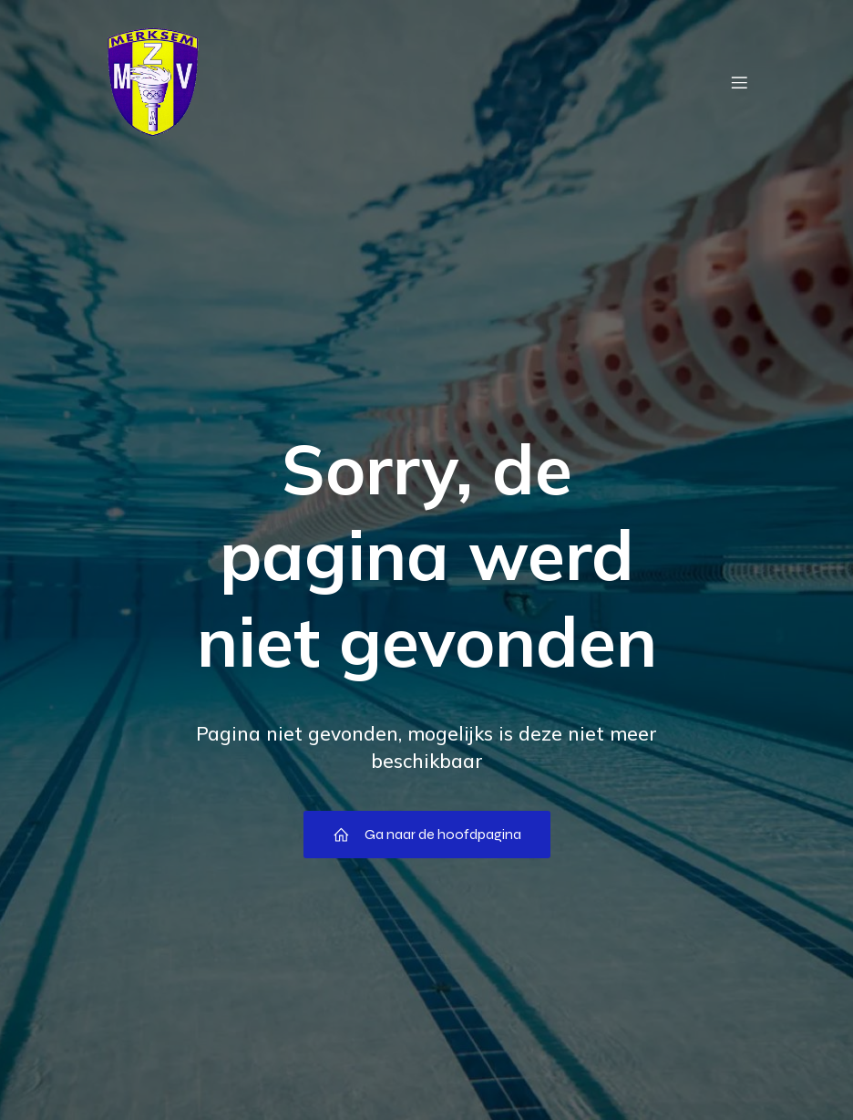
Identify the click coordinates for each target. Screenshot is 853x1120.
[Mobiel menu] (739, 82)
